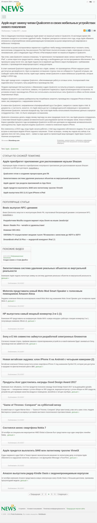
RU (91, 2)
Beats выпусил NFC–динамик (20, 207)
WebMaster (42, 514)
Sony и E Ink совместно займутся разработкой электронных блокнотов (45, 336)
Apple (7, 149)
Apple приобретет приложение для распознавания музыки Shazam (42, 161)
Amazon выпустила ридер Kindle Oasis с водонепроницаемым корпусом (46, 473)
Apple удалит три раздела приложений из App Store (27, 183)
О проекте (22, 508)
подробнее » (34, 168)
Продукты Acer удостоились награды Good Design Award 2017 (39, 382)
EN (94, 2)
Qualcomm (14, 149)
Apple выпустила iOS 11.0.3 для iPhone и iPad (24, 193)
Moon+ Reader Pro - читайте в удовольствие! (23, 225)
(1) (60, 313)
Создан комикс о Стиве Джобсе (15, 260)
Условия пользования (34, 508)
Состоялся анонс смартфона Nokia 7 (24, 427)
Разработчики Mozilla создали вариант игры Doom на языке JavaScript (35, 220)
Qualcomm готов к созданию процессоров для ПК (26, 174)
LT (87, 2)
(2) (92, 359)
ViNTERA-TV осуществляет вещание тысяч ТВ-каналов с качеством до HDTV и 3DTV (42, 235)
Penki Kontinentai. (17, 514)
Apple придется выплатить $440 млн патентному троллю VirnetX (33, 188)
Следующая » (63, 494)
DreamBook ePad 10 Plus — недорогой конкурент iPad (28, 239)
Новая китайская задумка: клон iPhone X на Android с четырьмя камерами (47, 359)
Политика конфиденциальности (54, 508)
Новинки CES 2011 (11, 230)
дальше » (5, 278)
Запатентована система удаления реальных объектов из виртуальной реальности (41, 178)
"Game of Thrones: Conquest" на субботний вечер (32, 405)
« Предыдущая (34, 494)
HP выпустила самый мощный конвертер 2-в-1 (31, 313)
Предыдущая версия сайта (76, 508)
